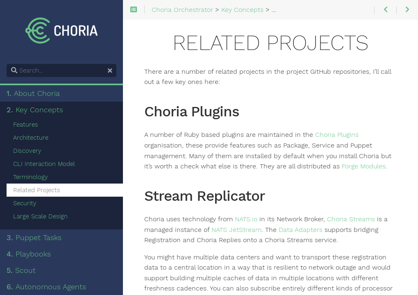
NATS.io (246, 219)
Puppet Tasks (34, 238)
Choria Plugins (337, 134)
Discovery (27, 150)
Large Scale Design (40, 216)
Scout (21, 270)
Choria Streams (351, 219)
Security (24, 203)
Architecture (30, 137)
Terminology (30, 177)
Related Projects (36, 190)
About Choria (33, 93)
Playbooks (29, 254)
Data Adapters (301, 230)
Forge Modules (364, 166)
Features (25, 124)
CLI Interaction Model (44, 164)
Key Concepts (35, 110)
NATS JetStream (236, 230)
